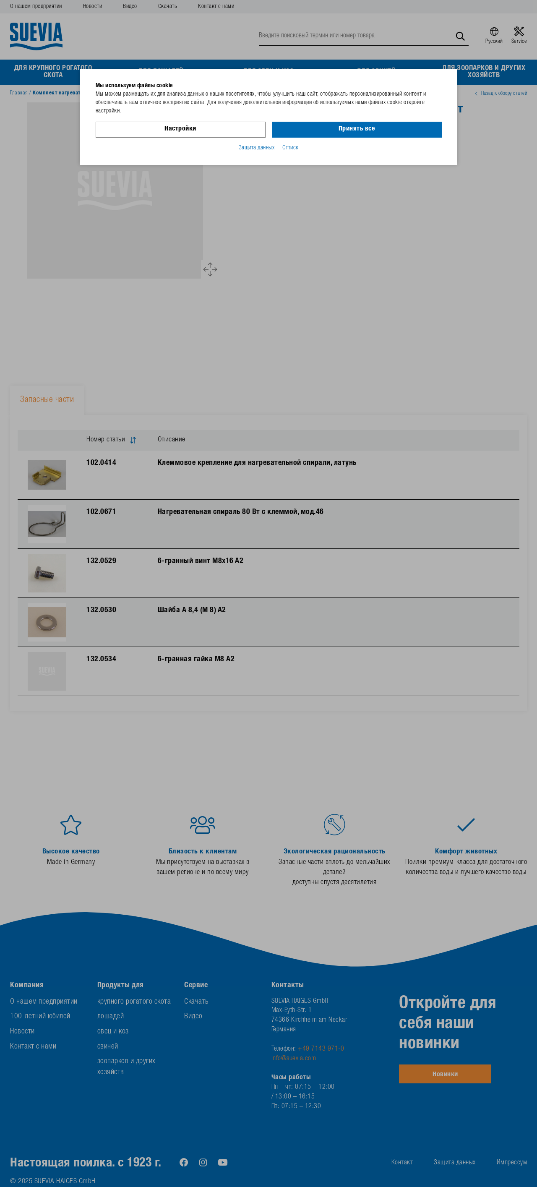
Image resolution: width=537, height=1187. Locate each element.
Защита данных (257, 148)
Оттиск (290, 148)
